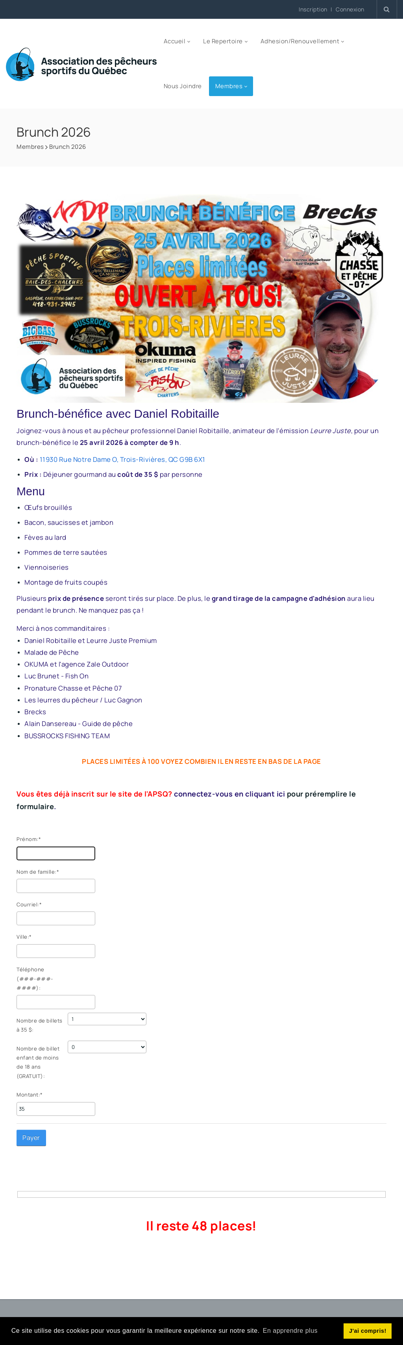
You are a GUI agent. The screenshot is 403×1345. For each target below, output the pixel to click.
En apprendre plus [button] (290, 1330)
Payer (31, 1137)
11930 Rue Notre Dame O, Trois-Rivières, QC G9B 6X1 (122, 459)
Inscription (313, 9)
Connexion (350, 9)
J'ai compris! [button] (367, 1331)
